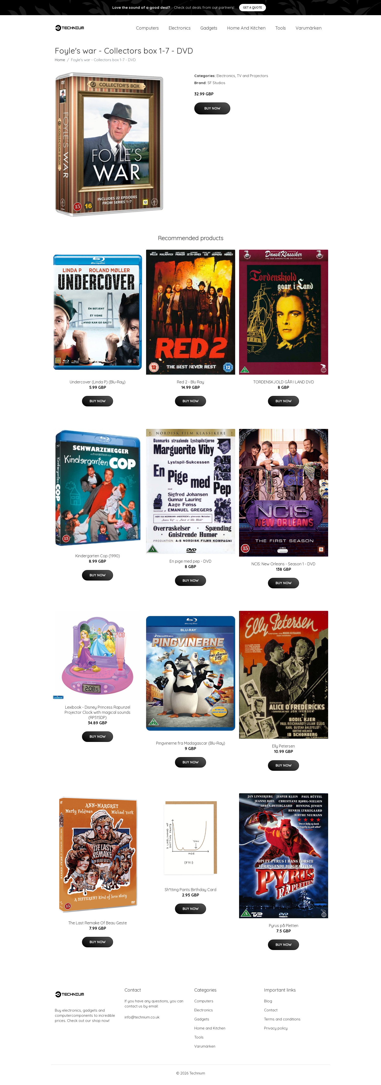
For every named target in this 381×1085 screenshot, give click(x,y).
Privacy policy (276, 1031)
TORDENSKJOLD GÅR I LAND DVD (283, 385)
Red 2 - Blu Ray (190, 385)
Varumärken (309, 30)
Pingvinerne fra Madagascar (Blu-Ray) (190, 746)
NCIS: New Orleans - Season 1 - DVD (283, 567)
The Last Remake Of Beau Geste (97, 926)
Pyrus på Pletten (283, 929)
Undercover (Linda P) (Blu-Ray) (98, 385)
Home (60, 63)
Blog (268, 1004)
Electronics (180, 30)
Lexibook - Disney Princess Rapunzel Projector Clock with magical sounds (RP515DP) (97, 715)
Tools (280, 30)
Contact (270, 1013)
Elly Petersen (283, 749)
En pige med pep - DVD (190, 564)
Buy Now (212, 112)
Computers (147, 30)
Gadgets (208, 30)
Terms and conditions (282, 1022)
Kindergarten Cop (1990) (97, 559)
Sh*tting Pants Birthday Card (190, 893)
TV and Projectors (252, 79)
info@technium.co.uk (142, 1020)
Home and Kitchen (246, 30)
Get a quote (252, 7)
